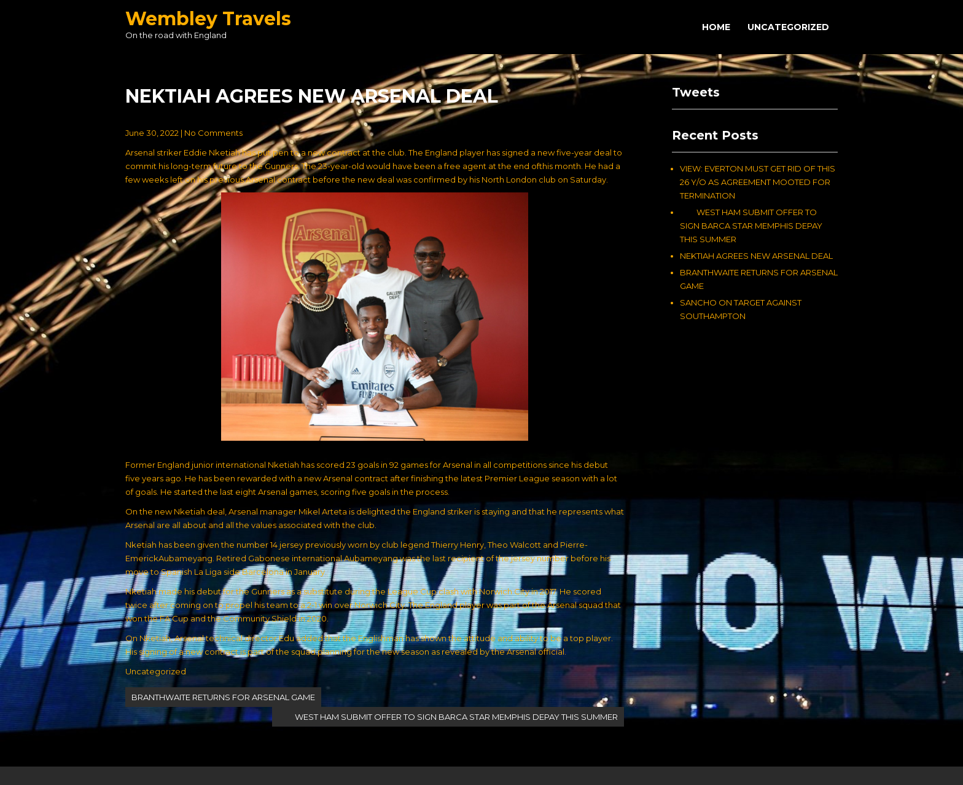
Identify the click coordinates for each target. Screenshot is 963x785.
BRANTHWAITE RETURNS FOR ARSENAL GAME (223, 697)
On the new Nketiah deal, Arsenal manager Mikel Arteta (236, 511)
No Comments (213, 133)
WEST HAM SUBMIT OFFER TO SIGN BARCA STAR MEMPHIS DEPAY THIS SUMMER (448, 717)
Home (716, 27)
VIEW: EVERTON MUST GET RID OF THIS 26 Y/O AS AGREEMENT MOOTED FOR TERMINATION (757, 182)
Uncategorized (788, 27)
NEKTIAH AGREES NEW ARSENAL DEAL (756, 256)
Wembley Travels (208, 18)
